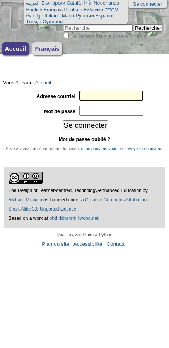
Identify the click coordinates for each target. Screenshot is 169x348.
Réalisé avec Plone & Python (84, 234)
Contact (115, 244)
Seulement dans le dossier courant (108, 36)
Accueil (15, 48)
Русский (84, 16)
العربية (33, 3)
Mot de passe (59, 111)
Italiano (52, 16)
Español (104, 16)
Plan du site (55, 244)
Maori (68, 16)
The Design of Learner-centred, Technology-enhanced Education (76, 190)
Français (53, 9)
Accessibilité (87, 244)
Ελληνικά (93, 9)
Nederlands (106, 3)
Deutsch (73, 9)
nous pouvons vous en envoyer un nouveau (121, 148)
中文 (87, 3)
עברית (111, 9)
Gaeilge (34, 16)
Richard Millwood (26, 199)
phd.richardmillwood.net (74, 218)
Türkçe (33, 21)
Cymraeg (53, 21)
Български (53, 3)
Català (74, 3)
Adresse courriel (55, 96)
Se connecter (147, 4)
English (34, 9)
